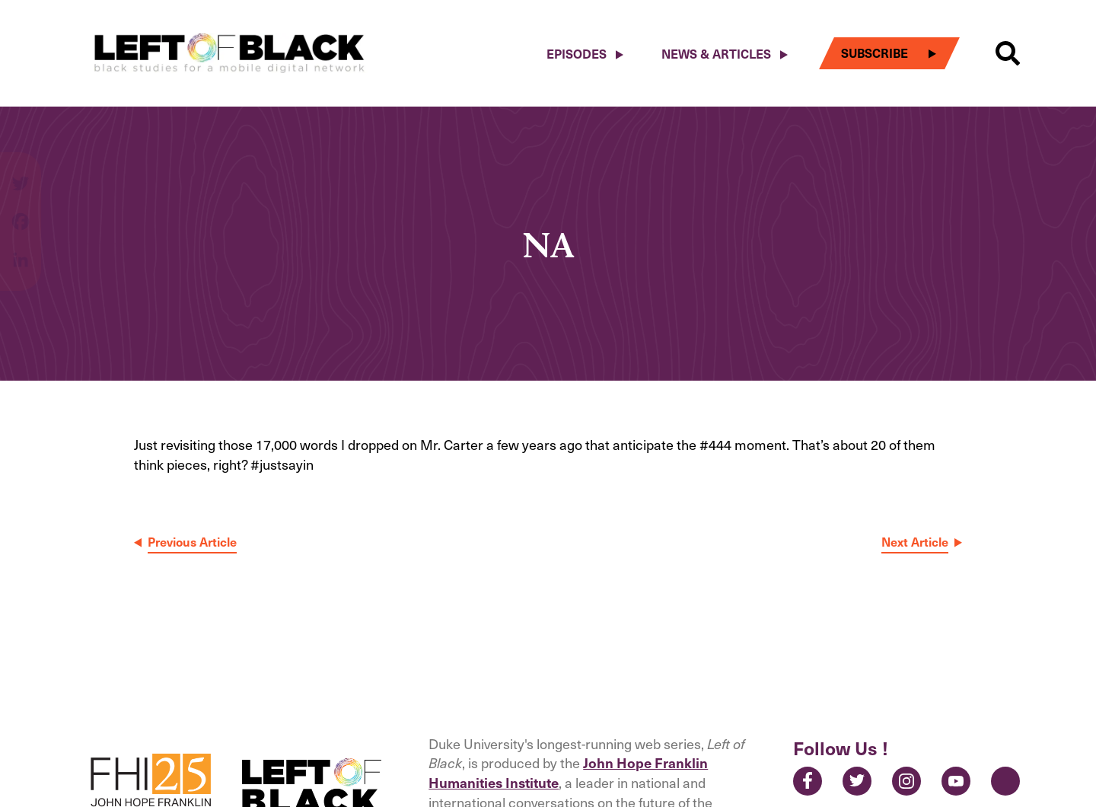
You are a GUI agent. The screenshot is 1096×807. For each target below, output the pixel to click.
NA (548, 244)
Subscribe (874, 52)
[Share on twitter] (20, 191)
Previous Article (192, 541)
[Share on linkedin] (20, 259)
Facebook (807, 781)
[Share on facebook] (20, 229)
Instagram (906, 781)
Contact (1005, 781)
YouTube (955, 781)
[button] (1008, 53)
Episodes (576, 53)
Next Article (914, 541)
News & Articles (716, 53)
